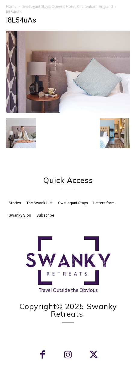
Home (11, 6)
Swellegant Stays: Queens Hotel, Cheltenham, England (67, 6)
